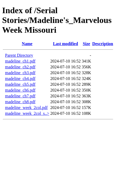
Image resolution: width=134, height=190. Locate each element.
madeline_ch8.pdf (20, 101)
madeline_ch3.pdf (20, 72)
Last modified (65, 43)
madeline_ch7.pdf (20, 96)
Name (27, 43)
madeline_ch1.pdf (20, 61)
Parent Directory (19, 55)
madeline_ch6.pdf (20, 90)
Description (102, 43)
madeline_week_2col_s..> (27, 113)
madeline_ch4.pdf (20, 78)
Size (86, 43)
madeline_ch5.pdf (20, 84)
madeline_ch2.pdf (20, 67)
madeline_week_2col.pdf (26, 107)
